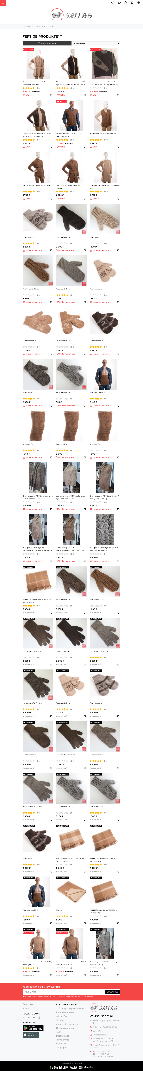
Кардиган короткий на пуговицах (37, 185)
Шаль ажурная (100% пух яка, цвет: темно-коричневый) (38, 497)
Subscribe (112, 992)
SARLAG (27, 1008)
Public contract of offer (83, 996)
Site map (78, 1063)
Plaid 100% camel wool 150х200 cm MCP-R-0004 (104, 911)
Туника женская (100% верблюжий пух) (105, 186)
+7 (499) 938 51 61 (101, 1016)
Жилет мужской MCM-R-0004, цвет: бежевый (69, 134)
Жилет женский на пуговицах (103, 133)
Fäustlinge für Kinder (31, 289)
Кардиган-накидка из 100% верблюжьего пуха (34, 83)
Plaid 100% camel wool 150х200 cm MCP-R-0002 (37, 600)
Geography (61, 1047)
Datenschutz (62, 1036)
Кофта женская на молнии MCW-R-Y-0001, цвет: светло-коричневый (37, 135)
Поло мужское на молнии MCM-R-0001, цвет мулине (71, 963)
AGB (58, 1032)
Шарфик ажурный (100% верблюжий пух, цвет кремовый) (37, 549)
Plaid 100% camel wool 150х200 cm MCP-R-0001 (104, 859)
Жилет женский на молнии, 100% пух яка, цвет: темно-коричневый (70, 83)
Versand (60, 1020)
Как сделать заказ (65, 1012)
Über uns (28, 1004)
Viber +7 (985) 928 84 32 (105, 1027)
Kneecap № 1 (28, 444)
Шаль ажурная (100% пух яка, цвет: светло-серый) (105, 963)
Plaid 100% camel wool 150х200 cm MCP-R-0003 (70, 859)
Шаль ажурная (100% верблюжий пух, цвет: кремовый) (70, 497)
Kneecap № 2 (95, 444)
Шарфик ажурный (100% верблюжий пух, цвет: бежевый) (70, 549)
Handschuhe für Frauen (32, 703)
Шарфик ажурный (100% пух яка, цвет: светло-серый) (104, 549)
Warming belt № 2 (97, 392)
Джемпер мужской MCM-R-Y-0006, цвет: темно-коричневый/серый (104, 83)
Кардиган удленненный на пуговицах (68, 186)
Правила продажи (65, 1028)
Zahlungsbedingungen (67, 1024)
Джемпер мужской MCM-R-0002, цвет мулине (37, 963)
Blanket (59, 910)
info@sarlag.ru (100, 1035)
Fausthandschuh (29, 237)
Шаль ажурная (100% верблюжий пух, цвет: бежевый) (104, 497)
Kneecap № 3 (61, 444)
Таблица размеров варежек (70, 1008)
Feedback (61, 1043)
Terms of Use (62, 1040)
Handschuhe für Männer (32, 651)
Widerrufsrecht (63, 1016)
